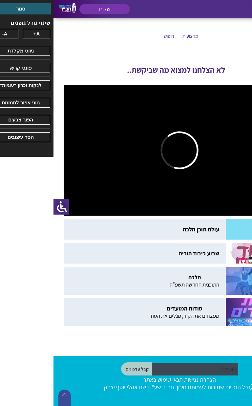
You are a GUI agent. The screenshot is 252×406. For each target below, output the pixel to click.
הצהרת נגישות (146, 379)
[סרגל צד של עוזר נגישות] (8, 207)
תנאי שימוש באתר (109, 379)
